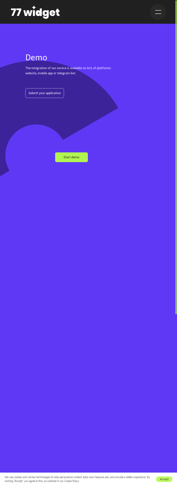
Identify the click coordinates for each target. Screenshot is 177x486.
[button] (44, 93)
